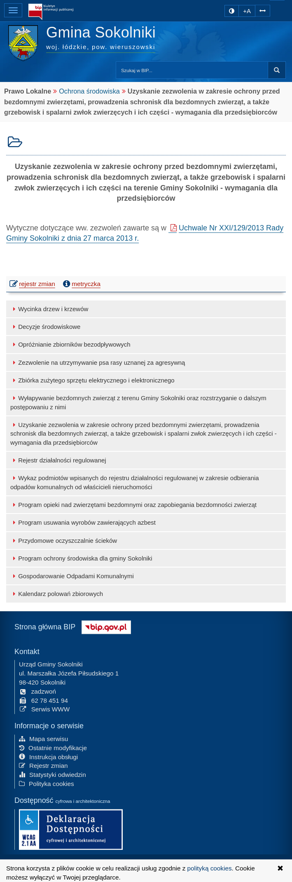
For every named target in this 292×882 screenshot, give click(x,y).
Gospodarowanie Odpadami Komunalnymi (72, 575)
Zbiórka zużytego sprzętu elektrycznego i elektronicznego (92, 380)
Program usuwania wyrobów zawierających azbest (83, 522)
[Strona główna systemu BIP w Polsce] (106, 625)
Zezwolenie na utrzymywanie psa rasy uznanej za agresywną (97, 362)
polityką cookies (209, 868)
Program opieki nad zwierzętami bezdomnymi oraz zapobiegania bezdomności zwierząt (133, 504)
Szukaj (276, 70)
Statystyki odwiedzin (52, 774)
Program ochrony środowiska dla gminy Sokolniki (81, 558)
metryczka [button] (80, 284)
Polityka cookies (46, 783)
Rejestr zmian (43, 765)
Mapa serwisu (43, 737)
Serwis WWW (44, 708)
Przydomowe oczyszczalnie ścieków (63, 540)
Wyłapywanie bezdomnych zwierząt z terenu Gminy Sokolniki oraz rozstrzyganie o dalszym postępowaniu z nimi (138, 402)
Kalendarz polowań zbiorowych (56, 593)
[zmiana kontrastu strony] (231, 11)
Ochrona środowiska (89, 91)
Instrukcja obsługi (48, 756)
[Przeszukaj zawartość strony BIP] (192, 70)
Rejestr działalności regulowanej (58, 460)
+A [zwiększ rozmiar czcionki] (247, 10)
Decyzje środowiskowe (45, 326)
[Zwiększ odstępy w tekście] (262, 10)
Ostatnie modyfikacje (53, 747)
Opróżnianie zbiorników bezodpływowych (70, 344)
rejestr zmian (32, 283)
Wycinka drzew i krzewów (49, 308)
